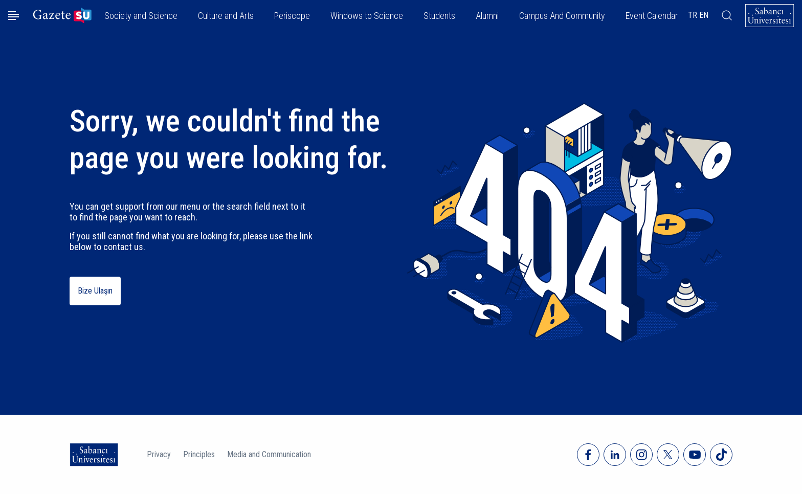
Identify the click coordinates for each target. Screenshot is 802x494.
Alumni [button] (487, 15)
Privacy (159, 454)
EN (703, 15)
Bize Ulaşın (95, 291)
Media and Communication (269, 454)
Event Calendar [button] (652, 15)
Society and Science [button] (140, 15)
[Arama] (727, 15)
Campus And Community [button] (562, 15)
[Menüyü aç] (13, 15)
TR (692, 15)
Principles (199, 454)
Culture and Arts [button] (226, 15)
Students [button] (439, 15)
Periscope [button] (292, 15)
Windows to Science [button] (366, 15)
